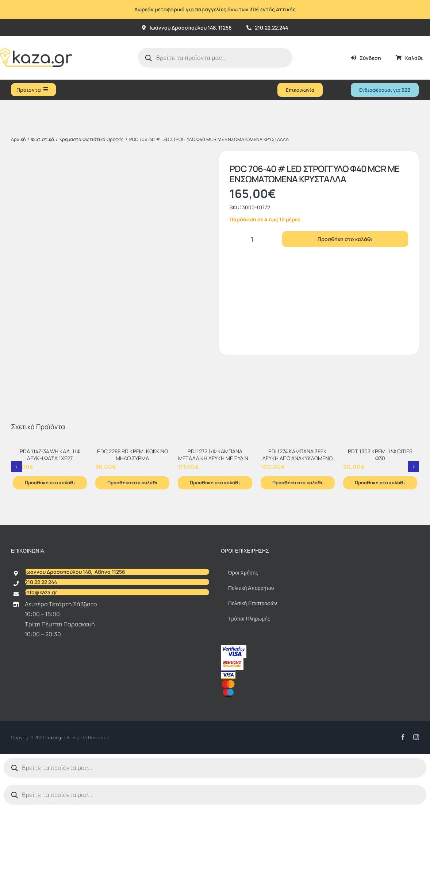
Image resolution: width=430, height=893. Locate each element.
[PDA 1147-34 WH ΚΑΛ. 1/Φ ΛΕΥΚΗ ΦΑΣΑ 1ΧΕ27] (50, 532)
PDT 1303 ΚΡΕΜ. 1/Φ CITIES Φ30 (380, 543)
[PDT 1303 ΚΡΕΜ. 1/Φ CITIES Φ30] (380, 532)
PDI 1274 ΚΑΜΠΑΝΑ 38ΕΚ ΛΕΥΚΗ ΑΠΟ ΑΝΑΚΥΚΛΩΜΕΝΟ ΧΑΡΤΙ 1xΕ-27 (297, 546)
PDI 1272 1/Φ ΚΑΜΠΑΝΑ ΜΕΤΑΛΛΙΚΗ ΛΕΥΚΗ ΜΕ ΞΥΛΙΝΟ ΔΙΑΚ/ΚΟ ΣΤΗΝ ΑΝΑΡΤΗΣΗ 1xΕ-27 (215, 549)
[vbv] (233, 736)
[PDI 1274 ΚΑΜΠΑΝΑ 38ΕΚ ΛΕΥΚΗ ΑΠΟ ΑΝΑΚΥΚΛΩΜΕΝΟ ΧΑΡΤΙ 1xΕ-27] (298, 532)
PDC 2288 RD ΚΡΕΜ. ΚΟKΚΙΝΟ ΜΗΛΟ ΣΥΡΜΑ (132, 543)
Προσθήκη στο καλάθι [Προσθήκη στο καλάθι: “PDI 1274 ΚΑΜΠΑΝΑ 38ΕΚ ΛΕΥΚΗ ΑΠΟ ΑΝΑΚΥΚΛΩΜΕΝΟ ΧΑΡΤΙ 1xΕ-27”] (297, 570)
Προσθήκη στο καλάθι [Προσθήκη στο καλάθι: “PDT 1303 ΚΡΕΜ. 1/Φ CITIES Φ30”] (380, 570)
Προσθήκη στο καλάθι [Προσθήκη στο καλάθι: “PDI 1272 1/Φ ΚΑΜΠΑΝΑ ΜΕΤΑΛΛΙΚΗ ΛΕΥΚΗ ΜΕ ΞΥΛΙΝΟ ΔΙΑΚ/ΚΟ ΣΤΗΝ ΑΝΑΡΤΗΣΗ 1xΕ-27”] (215, 570)
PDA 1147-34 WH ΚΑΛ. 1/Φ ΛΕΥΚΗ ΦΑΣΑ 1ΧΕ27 (50, 543)
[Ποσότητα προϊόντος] (252, 239)
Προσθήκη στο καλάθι (345, 239)
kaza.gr (55, 825)
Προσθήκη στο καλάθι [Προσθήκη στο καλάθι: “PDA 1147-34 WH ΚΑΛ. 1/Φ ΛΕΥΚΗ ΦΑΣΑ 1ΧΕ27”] (50, 570)
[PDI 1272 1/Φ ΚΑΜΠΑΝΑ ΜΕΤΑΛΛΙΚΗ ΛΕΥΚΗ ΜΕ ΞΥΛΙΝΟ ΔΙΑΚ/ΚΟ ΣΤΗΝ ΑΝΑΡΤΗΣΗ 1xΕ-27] (215, 532)
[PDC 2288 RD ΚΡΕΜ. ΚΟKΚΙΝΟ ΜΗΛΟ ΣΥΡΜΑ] (132, 532)
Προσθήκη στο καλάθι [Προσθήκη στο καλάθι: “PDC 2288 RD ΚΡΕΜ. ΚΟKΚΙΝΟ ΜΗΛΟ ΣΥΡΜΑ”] (132, 570)
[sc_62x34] (232, 749)
